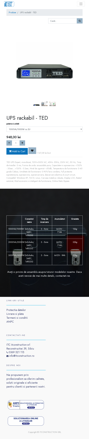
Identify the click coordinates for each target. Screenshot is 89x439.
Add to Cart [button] (17, 151)
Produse (12, 12)
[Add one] (22, 143)
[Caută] (80, 20)
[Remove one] (9, 143)
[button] (12, 53)
